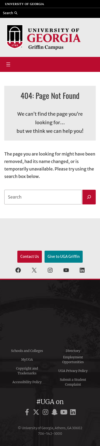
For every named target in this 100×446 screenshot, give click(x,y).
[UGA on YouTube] (64, 413)
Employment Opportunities (73, 359)
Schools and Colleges (27, 351)
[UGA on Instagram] (46, 413)
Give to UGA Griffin (63, 256)
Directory (73, 351)
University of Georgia (50, 312)
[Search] (89, 197)
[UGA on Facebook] (28, 413)
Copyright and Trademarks (27, 370)
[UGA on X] (37, 413)
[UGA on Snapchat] (55, 413)
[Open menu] (8, 64)
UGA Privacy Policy (73, 371)
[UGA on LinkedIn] (73, 413)
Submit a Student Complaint (73, 382)
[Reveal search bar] (10, 13)
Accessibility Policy (27, 382)
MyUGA (27, 360)
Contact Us (29, 256)
